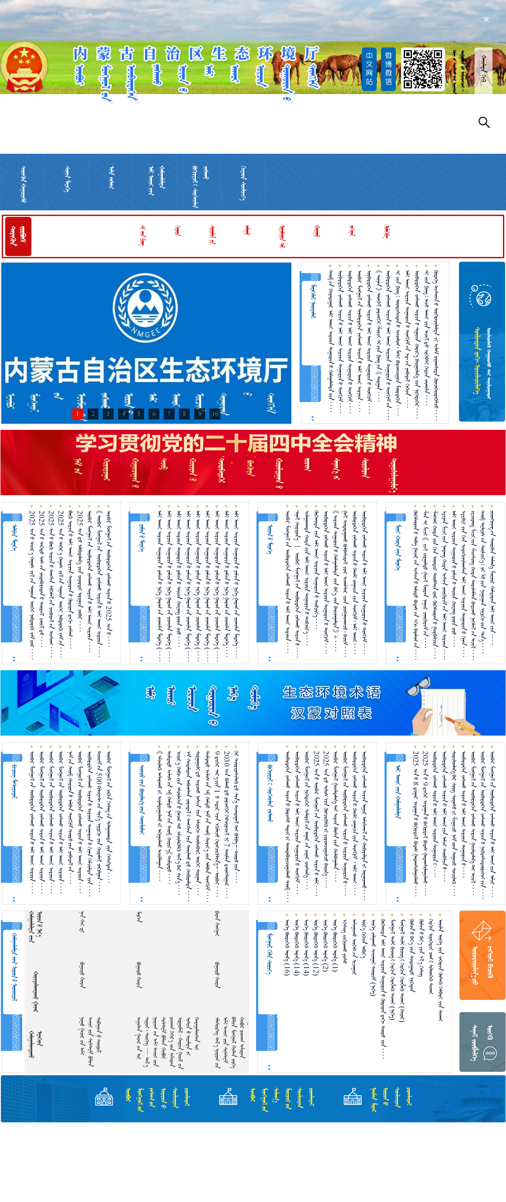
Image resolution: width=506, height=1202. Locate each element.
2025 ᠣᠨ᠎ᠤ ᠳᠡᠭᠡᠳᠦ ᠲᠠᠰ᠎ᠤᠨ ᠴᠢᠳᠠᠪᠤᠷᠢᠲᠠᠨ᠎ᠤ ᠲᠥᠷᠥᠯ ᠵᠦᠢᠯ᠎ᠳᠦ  (41, 578)
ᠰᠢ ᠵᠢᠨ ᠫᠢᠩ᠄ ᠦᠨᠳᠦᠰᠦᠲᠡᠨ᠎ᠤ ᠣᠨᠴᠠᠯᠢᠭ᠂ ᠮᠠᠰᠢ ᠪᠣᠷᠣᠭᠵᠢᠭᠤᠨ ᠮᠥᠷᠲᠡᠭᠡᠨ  (398, 342)
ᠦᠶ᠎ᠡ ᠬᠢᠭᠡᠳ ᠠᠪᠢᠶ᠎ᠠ (364, 938)
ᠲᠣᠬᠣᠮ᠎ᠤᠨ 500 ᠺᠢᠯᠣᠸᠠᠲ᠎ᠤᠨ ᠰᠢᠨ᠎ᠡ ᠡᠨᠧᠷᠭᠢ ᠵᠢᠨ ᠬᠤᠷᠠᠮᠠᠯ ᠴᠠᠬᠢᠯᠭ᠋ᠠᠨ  (99, 821)
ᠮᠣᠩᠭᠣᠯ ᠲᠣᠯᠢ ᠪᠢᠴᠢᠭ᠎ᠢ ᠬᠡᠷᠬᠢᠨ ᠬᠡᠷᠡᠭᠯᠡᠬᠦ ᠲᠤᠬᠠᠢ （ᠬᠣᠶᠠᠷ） (402, 971)
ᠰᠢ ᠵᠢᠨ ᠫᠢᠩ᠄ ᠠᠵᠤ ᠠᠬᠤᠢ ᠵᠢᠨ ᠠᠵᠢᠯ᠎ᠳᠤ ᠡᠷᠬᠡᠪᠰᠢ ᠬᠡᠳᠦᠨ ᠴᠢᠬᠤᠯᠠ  (426, 337)
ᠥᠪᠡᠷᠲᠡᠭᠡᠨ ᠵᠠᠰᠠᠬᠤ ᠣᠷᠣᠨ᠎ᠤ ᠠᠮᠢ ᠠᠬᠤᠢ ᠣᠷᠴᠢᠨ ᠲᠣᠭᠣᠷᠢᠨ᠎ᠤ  (463, 814)
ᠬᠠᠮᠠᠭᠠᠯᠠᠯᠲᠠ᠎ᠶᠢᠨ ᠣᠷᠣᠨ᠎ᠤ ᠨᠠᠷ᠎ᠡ (35, 927)
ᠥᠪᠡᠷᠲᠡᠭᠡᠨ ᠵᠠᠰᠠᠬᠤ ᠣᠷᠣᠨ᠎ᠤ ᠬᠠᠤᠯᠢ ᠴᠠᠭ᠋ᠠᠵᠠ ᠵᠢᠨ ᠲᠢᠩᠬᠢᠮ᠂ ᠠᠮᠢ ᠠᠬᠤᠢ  (355, 582)
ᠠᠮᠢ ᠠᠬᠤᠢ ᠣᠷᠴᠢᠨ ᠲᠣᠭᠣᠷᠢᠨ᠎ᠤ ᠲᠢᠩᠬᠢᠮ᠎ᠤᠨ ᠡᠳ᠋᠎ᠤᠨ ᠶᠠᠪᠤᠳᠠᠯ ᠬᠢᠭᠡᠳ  (407, 339)
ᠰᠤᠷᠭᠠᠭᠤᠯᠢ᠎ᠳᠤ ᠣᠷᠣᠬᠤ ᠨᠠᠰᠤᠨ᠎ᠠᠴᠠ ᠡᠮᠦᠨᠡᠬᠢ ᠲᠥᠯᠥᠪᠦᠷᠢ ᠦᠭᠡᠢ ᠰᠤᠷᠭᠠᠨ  (198, 823)
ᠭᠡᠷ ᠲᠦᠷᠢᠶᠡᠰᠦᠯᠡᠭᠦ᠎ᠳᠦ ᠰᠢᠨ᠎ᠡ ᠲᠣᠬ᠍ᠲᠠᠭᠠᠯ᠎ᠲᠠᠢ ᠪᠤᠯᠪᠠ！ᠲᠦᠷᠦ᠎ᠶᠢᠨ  (236, 817)
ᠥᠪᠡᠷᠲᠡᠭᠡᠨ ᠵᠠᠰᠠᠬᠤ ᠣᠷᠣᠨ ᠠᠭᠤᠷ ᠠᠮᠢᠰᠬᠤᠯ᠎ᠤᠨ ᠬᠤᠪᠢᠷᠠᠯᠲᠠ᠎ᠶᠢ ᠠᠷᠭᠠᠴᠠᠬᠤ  (364, 825)
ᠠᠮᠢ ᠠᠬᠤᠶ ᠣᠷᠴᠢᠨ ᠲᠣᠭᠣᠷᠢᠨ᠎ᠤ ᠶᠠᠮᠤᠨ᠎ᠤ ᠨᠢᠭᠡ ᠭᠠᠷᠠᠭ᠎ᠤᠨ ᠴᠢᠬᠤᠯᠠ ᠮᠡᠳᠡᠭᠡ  (236, 584)
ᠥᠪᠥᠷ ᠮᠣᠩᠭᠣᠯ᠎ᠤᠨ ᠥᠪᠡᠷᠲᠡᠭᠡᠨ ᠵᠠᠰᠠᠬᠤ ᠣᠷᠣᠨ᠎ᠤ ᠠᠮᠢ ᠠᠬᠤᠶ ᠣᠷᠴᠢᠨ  (287, 581)
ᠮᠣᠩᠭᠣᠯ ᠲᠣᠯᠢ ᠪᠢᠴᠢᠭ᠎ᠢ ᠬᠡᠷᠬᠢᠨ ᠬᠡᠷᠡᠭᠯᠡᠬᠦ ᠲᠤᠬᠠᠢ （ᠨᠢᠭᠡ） (392, 969)
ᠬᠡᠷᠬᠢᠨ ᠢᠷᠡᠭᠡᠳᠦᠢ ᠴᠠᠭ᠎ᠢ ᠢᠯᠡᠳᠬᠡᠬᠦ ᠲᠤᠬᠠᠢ (431, 956)
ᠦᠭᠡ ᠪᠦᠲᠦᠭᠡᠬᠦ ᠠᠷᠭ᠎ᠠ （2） (325, 945)
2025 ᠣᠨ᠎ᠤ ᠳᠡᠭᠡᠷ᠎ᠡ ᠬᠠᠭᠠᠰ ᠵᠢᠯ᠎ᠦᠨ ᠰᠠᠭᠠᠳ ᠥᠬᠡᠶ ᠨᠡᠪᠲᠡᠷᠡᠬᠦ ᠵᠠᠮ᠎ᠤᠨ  (61, 584)
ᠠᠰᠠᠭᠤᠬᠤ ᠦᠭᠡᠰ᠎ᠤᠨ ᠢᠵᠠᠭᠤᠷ (354, 947)
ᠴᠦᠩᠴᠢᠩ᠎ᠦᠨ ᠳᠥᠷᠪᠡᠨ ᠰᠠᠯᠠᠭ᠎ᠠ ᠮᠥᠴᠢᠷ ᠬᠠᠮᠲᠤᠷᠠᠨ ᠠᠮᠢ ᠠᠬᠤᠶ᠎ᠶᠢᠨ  (492, 577)
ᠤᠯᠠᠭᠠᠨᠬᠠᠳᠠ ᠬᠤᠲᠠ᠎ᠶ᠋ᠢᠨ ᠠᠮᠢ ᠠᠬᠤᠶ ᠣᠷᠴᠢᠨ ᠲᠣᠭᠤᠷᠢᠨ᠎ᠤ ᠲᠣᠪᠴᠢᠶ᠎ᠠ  (307, 577)
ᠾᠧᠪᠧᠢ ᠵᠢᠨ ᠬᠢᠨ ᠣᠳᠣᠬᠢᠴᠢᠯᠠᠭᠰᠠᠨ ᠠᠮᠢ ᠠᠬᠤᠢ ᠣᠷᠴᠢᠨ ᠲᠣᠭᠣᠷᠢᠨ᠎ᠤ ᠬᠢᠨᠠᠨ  (463, 583)
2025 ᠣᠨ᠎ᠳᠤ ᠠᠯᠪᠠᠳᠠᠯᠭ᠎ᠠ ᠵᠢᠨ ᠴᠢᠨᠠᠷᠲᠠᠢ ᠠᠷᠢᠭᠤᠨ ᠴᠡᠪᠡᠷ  (80, 570)
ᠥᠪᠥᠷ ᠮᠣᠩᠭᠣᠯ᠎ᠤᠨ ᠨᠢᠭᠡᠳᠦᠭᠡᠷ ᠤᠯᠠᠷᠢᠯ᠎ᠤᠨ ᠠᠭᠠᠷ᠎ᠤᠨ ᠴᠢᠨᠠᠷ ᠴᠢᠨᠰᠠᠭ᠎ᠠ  (307, 820)
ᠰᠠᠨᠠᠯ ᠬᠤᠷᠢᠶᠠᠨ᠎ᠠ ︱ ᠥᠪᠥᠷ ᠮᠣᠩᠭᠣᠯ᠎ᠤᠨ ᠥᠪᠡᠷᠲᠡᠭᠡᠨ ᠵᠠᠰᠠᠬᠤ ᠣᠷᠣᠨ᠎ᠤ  (297, 584)
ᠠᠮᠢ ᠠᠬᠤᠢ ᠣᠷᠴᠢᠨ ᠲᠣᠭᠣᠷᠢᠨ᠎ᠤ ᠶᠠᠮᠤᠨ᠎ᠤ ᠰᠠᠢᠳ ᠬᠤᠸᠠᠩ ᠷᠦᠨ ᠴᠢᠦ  (179, 578)
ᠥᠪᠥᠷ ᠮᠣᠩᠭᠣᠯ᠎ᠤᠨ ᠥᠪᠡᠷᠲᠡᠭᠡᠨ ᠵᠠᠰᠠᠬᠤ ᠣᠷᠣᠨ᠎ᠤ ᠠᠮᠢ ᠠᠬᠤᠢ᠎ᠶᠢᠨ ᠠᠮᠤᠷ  (492, 824)
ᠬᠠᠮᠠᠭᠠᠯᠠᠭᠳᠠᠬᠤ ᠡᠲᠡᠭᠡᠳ (35, 1044)
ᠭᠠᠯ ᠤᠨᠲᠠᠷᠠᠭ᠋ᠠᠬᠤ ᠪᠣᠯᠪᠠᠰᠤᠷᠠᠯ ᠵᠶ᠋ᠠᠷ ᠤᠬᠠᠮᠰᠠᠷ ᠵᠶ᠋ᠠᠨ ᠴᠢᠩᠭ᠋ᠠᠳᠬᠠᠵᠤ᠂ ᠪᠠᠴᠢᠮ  (345, 583)
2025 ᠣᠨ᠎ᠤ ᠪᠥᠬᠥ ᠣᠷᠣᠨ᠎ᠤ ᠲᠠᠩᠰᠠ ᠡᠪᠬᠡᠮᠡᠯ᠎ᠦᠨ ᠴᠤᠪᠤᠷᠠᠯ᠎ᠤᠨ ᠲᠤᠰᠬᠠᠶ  (51, 583)
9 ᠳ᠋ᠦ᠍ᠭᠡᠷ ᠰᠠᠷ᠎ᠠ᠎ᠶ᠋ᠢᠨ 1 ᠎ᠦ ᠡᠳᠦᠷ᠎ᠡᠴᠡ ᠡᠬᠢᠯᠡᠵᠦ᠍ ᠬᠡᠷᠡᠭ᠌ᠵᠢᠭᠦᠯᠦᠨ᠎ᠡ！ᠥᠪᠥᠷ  (217, 824)
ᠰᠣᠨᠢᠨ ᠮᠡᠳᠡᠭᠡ (67, 179)
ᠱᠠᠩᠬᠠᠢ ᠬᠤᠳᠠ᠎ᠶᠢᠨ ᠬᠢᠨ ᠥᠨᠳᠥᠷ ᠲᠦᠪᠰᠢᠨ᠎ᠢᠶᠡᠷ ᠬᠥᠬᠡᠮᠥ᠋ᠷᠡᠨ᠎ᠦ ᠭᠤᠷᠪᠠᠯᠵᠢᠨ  (435, 584)
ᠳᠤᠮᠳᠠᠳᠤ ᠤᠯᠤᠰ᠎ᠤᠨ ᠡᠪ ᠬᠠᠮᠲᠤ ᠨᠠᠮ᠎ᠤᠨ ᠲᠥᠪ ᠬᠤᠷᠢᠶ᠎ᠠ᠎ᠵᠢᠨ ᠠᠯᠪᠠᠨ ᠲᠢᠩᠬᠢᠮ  (207, 826)
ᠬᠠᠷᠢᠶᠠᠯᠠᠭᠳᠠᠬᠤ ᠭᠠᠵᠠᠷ (35, 991)
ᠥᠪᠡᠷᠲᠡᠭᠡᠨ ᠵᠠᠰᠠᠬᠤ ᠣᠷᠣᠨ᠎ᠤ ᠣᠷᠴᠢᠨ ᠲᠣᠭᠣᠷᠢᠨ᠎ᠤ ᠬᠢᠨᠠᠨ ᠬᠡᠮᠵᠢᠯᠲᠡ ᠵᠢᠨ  (89, 823)
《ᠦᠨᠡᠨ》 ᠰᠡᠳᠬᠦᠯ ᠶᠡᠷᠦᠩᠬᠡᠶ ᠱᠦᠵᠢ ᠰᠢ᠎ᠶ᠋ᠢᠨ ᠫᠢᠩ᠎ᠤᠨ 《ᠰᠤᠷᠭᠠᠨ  (378, 336)
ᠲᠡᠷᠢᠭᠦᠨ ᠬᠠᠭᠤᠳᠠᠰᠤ (23, 184)
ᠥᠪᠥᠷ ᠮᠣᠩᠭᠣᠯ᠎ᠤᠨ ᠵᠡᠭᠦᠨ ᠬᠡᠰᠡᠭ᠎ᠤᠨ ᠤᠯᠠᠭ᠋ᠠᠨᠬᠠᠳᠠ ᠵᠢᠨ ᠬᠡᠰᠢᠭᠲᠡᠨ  (109, 817)
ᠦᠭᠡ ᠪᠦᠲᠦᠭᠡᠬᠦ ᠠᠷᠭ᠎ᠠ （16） (287, 947)
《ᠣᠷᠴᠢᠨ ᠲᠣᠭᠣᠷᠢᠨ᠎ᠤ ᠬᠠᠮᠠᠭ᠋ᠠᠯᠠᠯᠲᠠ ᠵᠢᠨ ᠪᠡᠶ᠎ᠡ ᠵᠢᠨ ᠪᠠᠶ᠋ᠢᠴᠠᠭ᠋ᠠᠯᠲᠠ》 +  (335, 580)
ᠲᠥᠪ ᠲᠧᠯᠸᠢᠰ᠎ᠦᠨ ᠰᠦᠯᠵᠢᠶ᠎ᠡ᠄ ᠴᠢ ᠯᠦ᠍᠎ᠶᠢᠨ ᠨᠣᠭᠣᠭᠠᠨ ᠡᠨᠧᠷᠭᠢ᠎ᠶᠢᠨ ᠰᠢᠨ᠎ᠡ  (483, 581)
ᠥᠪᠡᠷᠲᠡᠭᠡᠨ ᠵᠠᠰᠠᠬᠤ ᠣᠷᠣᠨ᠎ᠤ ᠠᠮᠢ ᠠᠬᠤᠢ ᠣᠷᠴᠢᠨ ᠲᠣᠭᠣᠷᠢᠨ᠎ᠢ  (435, 814)
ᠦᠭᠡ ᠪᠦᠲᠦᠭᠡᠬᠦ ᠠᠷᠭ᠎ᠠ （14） (297, 947)
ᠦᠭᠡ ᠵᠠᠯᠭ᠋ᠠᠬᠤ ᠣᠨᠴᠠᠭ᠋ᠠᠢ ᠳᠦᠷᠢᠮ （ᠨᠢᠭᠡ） (373, 957)
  (222, 923)
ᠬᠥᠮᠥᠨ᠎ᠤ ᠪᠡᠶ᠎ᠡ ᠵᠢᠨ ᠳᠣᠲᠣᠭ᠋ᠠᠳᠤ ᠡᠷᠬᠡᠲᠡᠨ (412, 955)
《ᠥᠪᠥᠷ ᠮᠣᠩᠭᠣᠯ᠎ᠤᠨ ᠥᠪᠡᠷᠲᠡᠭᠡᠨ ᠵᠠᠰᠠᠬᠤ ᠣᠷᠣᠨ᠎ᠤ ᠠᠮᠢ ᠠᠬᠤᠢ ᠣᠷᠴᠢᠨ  (99, 583)
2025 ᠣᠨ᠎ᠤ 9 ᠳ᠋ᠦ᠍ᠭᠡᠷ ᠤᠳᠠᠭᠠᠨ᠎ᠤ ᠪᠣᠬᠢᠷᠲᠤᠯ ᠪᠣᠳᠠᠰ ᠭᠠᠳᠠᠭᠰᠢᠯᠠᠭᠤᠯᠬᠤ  (425, 823)
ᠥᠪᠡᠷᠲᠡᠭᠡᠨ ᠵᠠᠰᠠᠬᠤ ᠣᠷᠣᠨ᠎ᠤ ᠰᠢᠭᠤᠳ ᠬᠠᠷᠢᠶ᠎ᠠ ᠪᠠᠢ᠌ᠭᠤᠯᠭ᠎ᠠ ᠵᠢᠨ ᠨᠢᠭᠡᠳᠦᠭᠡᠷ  (417, 344)
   (87, 921)
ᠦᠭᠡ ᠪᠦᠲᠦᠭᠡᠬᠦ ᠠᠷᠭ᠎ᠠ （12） (316, 947)
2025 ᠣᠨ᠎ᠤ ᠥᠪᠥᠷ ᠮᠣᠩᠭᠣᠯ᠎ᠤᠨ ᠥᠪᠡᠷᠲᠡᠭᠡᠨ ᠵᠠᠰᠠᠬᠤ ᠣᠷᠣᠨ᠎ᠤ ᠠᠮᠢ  (316, 823)
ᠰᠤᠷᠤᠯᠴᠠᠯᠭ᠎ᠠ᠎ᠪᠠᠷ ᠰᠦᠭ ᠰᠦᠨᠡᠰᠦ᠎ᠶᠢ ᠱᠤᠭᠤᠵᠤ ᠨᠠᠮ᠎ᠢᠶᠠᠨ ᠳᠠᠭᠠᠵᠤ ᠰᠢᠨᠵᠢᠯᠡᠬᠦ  (454, 823)
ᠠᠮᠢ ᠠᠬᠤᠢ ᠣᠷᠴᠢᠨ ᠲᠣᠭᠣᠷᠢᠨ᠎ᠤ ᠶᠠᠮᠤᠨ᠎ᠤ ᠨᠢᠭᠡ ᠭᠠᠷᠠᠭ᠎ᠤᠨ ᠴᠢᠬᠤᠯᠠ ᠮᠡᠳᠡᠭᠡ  (227, 583)
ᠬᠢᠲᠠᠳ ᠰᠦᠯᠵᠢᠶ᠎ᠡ (243, 183)
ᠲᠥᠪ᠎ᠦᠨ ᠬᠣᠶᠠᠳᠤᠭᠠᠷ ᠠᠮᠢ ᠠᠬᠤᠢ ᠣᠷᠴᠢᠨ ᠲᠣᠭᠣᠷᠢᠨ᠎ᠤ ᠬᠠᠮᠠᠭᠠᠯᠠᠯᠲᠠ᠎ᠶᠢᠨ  (331, 341)
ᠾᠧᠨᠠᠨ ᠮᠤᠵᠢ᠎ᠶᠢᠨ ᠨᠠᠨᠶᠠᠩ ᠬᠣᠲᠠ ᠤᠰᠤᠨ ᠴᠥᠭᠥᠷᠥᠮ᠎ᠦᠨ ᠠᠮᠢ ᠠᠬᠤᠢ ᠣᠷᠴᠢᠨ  (444, 585)
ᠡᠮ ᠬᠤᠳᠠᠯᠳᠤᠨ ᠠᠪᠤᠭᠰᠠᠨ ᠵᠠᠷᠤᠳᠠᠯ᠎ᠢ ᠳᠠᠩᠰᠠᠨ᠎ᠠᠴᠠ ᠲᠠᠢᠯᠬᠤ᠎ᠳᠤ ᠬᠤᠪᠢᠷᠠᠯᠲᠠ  (188, 826)
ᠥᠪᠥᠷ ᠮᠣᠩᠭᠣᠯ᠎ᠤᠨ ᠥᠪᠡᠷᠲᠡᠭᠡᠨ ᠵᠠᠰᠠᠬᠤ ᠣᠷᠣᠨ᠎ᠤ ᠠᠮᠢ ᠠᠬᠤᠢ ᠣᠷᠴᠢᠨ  (359, 341)
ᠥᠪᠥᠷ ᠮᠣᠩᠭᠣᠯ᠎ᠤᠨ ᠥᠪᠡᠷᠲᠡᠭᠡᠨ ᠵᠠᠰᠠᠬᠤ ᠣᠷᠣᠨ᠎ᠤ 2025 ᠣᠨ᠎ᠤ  (109, 578)
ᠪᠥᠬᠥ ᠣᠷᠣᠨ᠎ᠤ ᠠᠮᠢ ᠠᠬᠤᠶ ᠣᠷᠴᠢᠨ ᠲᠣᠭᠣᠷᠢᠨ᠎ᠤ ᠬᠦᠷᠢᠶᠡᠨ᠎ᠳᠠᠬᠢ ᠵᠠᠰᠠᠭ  (70, 579)
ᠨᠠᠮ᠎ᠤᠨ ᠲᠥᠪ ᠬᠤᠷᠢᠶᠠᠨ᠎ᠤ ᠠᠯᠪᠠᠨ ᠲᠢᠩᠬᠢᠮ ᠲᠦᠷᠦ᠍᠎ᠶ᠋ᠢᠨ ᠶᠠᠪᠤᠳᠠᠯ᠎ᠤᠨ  (70, 817)
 (144, 916)
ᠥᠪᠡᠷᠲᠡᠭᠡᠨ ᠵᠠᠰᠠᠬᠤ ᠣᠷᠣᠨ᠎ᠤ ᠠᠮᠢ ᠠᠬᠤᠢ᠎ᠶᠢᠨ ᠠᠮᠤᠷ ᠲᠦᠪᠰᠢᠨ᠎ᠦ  (444, 816)
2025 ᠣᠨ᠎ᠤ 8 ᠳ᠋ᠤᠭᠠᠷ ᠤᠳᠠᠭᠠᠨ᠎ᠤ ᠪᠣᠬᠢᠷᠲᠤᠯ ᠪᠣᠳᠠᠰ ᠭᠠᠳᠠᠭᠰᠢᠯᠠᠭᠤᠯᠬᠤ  (416, 823)
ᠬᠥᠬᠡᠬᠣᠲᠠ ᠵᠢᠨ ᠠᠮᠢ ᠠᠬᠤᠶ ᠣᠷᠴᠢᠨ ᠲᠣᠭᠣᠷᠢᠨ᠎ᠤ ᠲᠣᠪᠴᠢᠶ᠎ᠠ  (316, 569)
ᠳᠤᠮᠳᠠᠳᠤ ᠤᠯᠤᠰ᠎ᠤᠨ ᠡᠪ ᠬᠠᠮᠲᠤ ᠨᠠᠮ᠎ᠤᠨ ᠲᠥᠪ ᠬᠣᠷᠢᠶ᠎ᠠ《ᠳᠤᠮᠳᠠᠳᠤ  (169, 817)
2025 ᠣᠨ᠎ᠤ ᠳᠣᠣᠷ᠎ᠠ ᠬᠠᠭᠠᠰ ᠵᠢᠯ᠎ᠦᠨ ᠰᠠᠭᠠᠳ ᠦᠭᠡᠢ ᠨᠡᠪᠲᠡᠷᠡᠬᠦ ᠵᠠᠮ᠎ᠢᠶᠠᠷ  (32, 584)
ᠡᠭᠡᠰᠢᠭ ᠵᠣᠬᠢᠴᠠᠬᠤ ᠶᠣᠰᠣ (345, 941)
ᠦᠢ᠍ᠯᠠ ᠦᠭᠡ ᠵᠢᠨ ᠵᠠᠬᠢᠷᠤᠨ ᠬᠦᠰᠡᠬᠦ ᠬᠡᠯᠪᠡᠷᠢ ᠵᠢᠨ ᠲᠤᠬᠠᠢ (440, 970)
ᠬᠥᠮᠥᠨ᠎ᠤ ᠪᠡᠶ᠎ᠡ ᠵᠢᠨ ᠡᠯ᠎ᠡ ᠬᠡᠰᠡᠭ (421, 948)
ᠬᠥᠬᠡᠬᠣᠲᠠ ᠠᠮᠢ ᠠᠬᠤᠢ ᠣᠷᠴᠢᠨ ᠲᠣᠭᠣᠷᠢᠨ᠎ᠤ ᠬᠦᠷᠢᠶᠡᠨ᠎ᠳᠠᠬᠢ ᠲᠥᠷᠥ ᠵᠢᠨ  (383, 989)
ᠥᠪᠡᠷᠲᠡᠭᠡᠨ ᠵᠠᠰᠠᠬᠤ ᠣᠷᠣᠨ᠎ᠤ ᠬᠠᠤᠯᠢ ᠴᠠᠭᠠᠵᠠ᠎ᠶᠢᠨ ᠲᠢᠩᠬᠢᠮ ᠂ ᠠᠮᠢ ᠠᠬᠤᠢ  (355, 823)
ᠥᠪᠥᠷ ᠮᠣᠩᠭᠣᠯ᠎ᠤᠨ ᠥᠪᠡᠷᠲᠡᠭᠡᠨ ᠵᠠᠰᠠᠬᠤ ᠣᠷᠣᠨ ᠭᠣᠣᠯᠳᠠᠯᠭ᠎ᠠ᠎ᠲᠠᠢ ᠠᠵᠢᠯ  (473, 823)
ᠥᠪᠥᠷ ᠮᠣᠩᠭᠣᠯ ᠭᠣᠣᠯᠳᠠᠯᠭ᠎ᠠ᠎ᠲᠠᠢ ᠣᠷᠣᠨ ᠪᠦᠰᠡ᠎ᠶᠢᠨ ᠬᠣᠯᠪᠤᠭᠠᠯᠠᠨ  (335, 816)
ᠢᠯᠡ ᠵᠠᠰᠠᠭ (111, 177)
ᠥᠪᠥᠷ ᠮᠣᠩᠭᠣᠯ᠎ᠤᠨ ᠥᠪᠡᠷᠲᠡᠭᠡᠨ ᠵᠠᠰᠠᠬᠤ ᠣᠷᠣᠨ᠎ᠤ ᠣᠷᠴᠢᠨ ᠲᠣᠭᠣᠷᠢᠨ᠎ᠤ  (345, 823)
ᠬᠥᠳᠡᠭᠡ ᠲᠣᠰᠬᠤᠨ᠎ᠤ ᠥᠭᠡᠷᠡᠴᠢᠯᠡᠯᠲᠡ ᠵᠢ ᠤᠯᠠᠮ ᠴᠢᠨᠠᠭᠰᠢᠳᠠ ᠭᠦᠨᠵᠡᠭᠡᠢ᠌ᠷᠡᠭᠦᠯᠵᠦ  (436, 345)
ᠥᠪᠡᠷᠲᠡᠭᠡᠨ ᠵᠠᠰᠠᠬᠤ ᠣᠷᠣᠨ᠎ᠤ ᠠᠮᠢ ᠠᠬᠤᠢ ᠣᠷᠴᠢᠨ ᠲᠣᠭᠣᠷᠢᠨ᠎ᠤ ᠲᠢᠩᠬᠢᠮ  (340, 341)
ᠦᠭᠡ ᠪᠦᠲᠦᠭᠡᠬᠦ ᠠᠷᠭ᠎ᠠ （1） (335, 945)
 (31, 919)
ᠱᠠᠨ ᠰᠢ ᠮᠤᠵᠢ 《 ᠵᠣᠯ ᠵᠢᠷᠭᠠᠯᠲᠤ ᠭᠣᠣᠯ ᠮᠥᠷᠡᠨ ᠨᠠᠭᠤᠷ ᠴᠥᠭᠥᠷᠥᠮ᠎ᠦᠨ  (425, 579)
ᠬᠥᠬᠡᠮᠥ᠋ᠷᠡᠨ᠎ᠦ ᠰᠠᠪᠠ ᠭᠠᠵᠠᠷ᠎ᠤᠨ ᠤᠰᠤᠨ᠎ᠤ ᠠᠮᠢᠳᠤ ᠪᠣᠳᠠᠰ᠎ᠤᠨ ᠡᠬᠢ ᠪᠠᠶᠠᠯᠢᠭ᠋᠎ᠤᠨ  (416, 585)
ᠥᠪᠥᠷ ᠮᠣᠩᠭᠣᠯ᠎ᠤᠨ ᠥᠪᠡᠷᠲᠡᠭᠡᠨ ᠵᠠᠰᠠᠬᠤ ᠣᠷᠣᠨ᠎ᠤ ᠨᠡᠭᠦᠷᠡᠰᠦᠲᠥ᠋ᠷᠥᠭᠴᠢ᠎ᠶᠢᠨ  (483, 825)
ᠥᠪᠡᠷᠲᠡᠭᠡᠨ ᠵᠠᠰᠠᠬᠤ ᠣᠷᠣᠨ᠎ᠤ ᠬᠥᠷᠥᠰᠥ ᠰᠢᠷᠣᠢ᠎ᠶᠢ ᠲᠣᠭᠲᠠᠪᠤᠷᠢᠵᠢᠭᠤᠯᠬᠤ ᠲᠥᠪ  (287, 826)
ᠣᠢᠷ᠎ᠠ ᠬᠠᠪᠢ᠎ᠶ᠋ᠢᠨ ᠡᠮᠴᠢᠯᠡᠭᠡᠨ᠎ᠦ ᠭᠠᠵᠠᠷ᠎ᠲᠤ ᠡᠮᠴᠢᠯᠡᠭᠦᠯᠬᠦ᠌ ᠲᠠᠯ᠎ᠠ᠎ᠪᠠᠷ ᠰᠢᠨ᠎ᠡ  (179, 823)
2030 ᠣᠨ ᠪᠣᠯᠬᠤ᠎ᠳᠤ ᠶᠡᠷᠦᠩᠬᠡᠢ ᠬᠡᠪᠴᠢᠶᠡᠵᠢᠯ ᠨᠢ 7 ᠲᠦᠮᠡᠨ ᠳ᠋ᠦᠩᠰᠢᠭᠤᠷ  (227, 824)
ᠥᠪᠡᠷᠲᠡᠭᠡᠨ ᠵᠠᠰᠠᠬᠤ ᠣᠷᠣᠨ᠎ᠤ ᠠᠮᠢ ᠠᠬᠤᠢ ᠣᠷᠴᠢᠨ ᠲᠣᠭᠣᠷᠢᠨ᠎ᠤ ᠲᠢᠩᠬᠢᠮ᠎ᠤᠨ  (388, 345)
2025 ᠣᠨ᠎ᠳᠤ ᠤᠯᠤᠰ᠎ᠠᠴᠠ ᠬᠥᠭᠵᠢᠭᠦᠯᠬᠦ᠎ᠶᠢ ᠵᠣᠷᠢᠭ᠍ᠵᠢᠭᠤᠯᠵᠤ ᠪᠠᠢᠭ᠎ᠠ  (326, 819)
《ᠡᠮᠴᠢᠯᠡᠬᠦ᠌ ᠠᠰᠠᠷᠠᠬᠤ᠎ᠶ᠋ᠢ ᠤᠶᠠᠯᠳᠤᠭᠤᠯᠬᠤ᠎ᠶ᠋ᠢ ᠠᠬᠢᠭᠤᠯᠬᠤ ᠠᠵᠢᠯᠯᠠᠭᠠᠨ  (159, 816)
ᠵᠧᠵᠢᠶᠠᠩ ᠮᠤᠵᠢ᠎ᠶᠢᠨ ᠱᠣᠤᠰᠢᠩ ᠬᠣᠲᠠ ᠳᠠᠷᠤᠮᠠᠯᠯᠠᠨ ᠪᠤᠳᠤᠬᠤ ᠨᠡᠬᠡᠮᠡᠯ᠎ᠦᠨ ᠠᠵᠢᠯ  (473, 585)
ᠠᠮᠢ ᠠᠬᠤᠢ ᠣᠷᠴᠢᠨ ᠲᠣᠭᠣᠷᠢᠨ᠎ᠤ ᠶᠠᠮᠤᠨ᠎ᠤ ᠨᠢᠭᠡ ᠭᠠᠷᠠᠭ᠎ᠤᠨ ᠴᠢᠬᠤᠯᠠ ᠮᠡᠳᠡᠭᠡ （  (159, 586)
